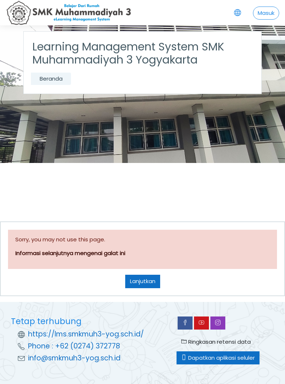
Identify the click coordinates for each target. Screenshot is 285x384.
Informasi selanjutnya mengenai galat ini (70, 253)
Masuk (266, 13)
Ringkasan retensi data (216, 342)
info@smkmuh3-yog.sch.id (74, 358)
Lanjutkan (142, 281)
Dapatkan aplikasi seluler (218, 357)
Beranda (51, 78)
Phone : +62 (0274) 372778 (74, 346)
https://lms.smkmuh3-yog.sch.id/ (86, 334)
